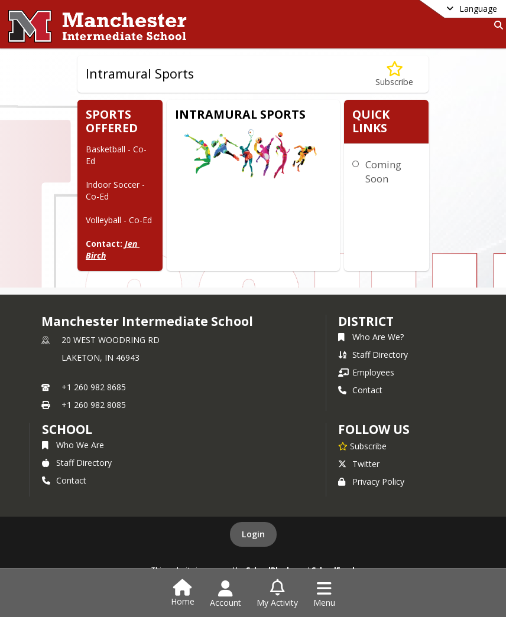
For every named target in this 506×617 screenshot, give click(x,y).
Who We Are (73, 444)
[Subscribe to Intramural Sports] (394, 74)
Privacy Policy (371, 481)
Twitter (359, 463)
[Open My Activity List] (277, 594)
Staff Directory (373, 354)
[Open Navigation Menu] (324, 594)
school (67, 429)
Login (253, 534)
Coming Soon (383, 171)
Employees (366, 372)
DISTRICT (366, 321)
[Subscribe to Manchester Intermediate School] (362, 445)
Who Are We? (371, 336)
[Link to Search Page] (496, 25)
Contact (360, 390)
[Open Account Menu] (225, 594)
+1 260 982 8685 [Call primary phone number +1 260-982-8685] (93, 387)
